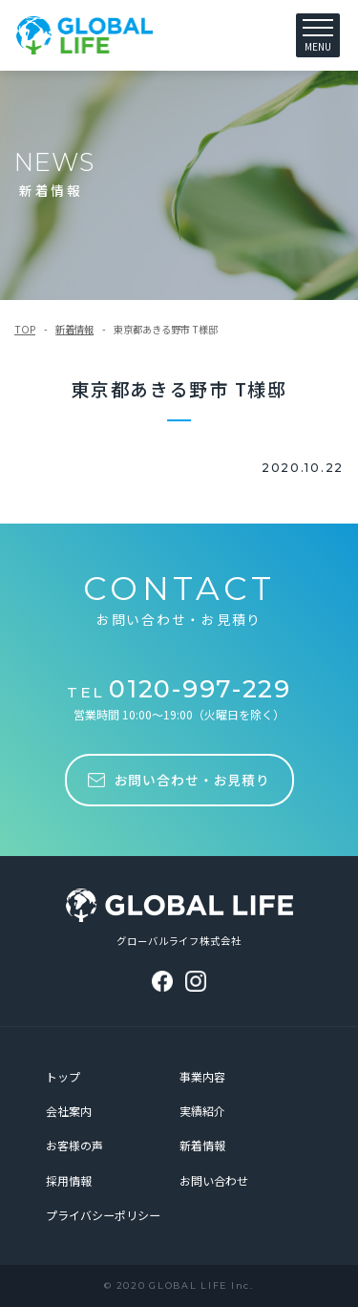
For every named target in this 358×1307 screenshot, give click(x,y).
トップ (63, 1076)
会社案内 (69, 1111)
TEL (179, 692)
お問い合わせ (213, 1180)
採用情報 (69, 1180)
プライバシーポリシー (103, 1215)
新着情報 (74, 329)
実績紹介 (202, 1111)
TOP (24, 329)
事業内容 (202, 1076)
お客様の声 (74, 1145)
